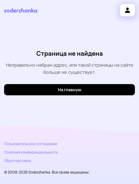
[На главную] (69, 89)
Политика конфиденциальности (31, 152)
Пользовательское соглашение (30, 143)
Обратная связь (17, 160)
